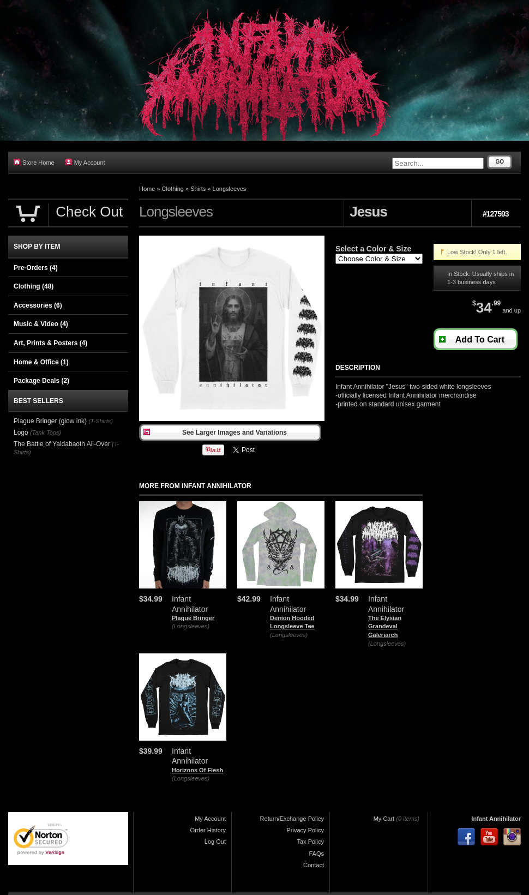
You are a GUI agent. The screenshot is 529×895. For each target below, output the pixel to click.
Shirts (198, 188)
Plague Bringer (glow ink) (50, 421)
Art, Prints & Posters (50, 343)
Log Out (215, 841)
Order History (208, 830)
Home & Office (41, 362)
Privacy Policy (305, 830)
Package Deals (41, 381)
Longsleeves (230, 188)
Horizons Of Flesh (197, 770)
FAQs (316, 853)
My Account (85, 162)
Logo (21, 432)
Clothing (173, 188)
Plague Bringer (193, 618)
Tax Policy (310, 841)
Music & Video (41, 324)
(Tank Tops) (45, 432)
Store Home (34, 162)
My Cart (384, 818)
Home (147, 188)
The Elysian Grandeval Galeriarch (384, 626)
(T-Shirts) (100, 421)
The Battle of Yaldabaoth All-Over (62, 444)
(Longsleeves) (190, 626)
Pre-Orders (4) (36, 268)
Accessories (38, 305)
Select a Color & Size (373, 248)
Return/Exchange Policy (292, 818)
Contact (313, 865)
